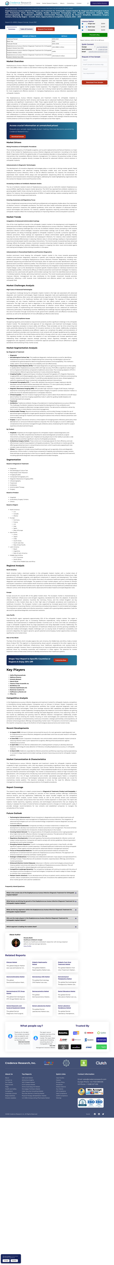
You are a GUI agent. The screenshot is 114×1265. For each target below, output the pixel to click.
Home (7, 8)
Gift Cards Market (27, 1078)
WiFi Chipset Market (28, 1082)
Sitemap (58, 1098)
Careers (58, 1080)
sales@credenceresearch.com (98, 51)
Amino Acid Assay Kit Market (31, 1087)
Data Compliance (61, 1093)
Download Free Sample (94, 82)
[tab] (12, 29)
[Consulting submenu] (74, 3)
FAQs (6, 1087)
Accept (6, 1260)
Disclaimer (59, 1084)
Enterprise (91, 30)
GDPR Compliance (62, 1095)
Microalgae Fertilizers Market (31, 1089)
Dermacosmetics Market (40, 991)
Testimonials (9, 1084)
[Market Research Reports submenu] (57, 3)
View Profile (27, 946)
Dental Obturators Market (66, 991)
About (7, 1078)
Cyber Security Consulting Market (32, 1091)
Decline (14, 1260)
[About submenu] (64, 3)
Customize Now (60, 660)
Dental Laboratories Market (41, 1006)
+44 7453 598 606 (100, 47)
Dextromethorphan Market (15, 977)
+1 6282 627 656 (101, 49)
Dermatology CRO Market (41, 977)
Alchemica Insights (28, 1080)
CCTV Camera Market (28, 1084)
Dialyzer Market (11, 962)
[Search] (88, 3)
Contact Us (8, 1080)
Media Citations (61, 1087)
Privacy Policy (60, 1082)
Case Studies (60, 1078)
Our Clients (8, 1082)
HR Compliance (61, 1091)
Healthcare (13, 8)
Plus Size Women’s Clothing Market (33, 1093)
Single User (91, 23)
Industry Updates (10, 1098)
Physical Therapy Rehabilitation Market (34, 1095)
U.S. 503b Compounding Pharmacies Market (36, 1098)
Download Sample (17, 136)
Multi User (91, 27)
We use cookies (7, 1256)
